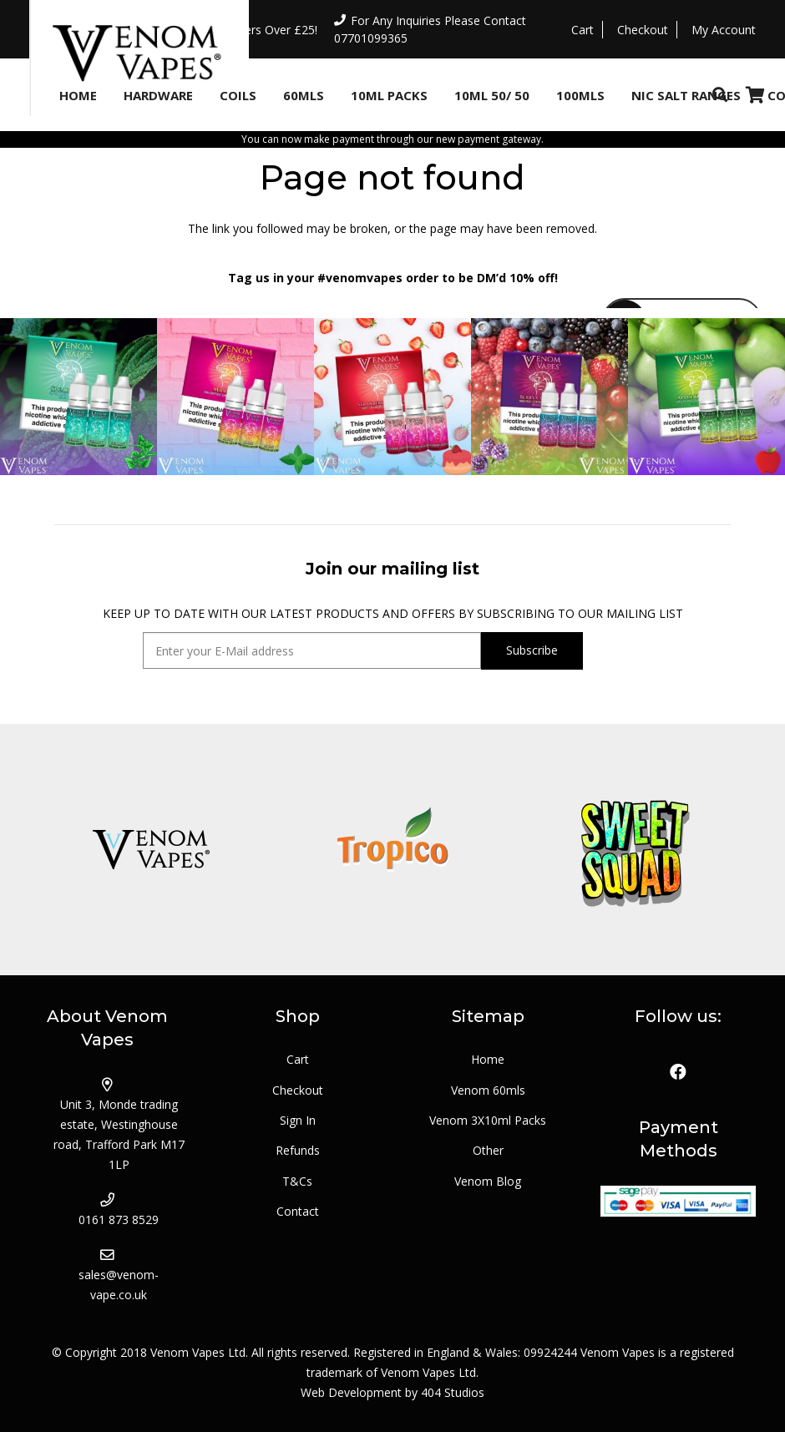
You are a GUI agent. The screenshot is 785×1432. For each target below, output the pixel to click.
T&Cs (297, 1181)
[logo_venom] (150, 849)
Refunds (298, 1150)
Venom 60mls (488, 1090)
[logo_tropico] (392, 849)
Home (487, 1059)
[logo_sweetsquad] (634, 849)
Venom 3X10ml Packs (487, 1120)
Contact (297, 1211)
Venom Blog (487, 1181)
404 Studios (452, 1392)
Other (488, 1150)
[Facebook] (678, 1072)
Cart (297, 1059)
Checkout (297, 1090)
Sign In (298, 1120)
